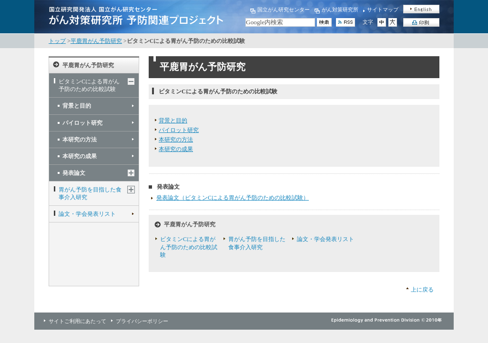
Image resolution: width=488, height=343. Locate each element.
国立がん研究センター (283, 9)
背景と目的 (76, 105)
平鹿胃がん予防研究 (96, 41)
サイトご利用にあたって (77, 321)
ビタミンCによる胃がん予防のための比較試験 (89, 85)
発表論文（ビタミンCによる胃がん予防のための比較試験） (232, 197)
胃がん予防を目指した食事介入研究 (90, 193)
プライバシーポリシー (142, 321)
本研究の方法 (79, 139)
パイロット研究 (82, 123)
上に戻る (422, 289)
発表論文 (73, 173)
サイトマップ (382, 9)
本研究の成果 (79, 156)
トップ (57, 41)
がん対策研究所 (340, 9)
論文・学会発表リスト (87, 214)
